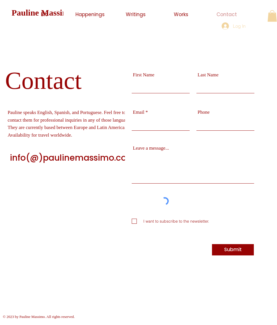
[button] (272, 16)
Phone (204, 112)
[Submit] (233, 250)
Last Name (208, 74)
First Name (143, 74)
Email (138, 112)
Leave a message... (151, 148)
